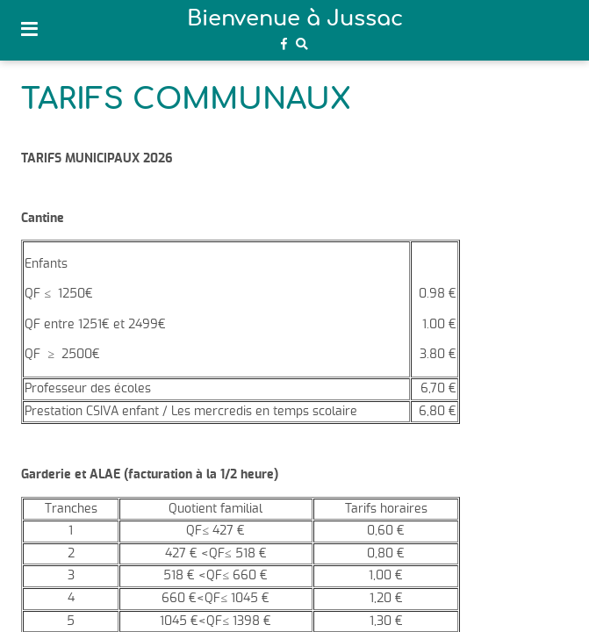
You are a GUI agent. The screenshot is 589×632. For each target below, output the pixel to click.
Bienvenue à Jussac (295, 19)
